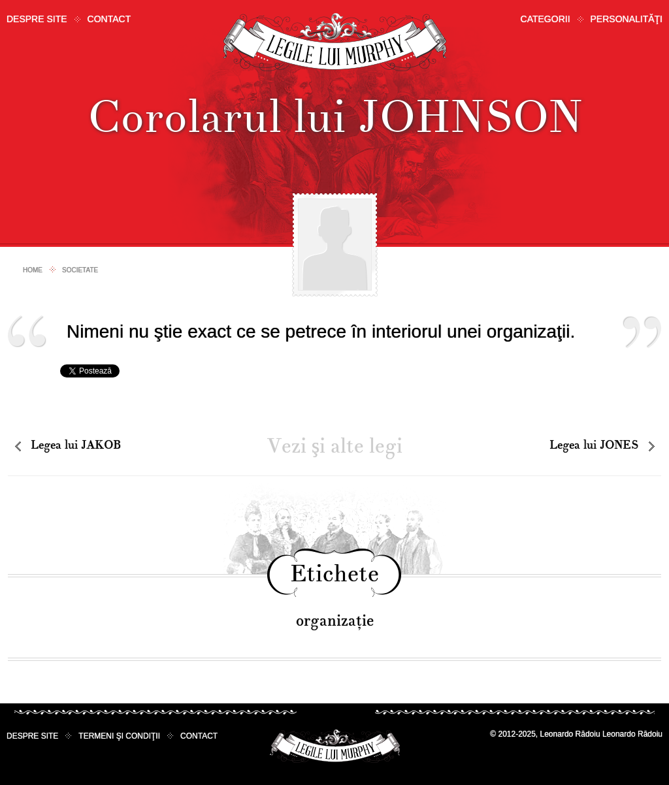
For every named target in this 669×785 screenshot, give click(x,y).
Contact (109, 19)
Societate (80, 270)
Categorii (545, 19)
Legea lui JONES (593, 445)
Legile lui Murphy (334, 42)
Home (32, 270)
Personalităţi (626, 19)
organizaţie (335, 621)
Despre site (37, 19)
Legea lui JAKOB (76, 445)
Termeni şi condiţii (119, 736)
